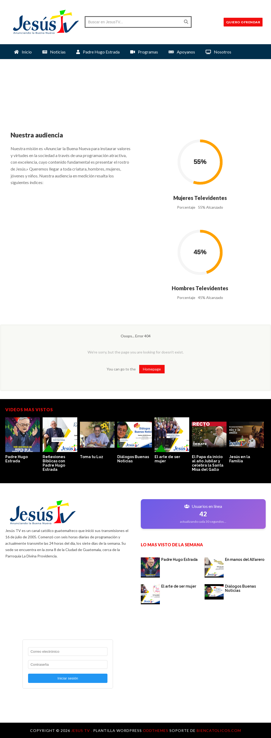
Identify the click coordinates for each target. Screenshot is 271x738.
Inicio (23, 51)
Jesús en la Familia (239, 459)
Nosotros (218, 51)
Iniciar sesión (67, 678)
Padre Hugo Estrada (98, 51)
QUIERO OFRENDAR (243, 22)
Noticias (54, 51)
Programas (144, 51)
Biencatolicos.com (219, 730)
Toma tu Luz (91, 457)
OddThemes (155, 730)
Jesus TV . (82, 730)
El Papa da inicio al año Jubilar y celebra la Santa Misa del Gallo (207, 463)
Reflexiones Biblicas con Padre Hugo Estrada (54, 463)
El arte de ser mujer (178, 586)
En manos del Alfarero (244, 559)
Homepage (152, 369)
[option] (24, 440)
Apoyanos (182, 51)
